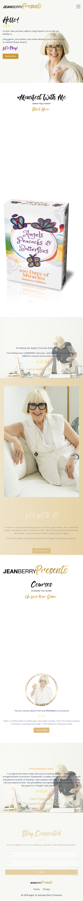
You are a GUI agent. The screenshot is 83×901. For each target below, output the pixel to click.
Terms (36, 889)
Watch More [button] (10, 56)
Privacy (46, 889)
